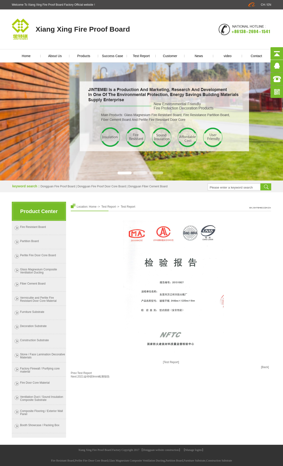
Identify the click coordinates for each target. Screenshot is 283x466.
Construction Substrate (34, 340)
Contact (256, 56)
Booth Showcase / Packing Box (39, 425)
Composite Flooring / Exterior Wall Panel (41, 412)
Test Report (141, 56)
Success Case (112, 56)
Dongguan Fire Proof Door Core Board (101, 186)
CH (263, 4)
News (199, 56)
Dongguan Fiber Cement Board (148, 186)
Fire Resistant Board (33, 227)
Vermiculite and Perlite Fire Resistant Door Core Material (38, 299)
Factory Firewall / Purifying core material (40, 370)
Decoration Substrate (33, 326)
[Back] (265, 367)
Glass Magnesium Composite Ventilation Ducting (38, 271)
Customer (170, 56)
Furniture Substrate (32, 312)
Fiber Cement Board (33, 283)
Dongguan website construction (161, 450)
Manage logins (193, 450)
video (227, 56)
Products (83, 56)
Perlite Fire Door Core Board (38, 255)
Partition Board (29, 241)
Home (26, 56)
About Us (55, 56)
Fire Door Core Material (35, 382)
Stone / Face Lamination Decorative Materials (42, 356)
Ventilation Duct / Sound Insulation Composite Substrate (41, 398)
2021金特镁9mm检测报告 (93, 376)
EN (269, 4)
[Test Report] (171, 362)
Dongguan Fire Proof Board (58, 186)
